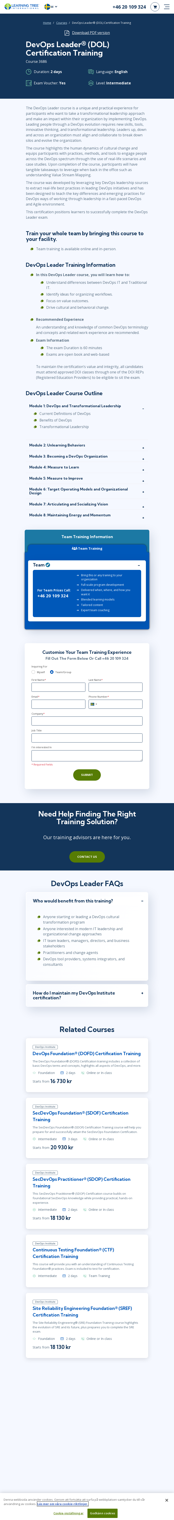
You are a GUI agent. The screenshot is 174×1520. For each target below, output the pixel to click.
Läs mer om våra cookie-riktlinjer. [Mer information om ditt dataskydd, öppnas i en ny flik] (62, 1505)
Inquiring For (39, 666)
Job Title (36, 730)
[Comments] (87, 756)
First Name (38, 680)
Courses (61, 23)
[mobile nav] (166, 7)
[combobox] (93, 704)
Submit (87, 775)
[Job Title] (87, 738)
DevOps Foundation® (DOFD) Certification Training (87, 1053)
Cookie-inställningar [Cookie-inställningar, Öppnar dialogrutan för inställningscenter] (68, 1515)
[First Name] (58, 687)
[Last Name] (116, 687)
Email (35, 696)
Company (38, 713)
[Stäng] (167, 1502)
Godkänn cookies (102, 1515)
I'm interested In (41, 747)
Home (47, 23)
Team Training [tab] (87, 548)
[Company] (87, 721)
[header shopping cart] (155, 6)
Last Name (96, 680)
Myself (41, 672)
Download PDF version (91, 32)
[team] (52, 672)
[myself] (33, 672)
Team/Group (63, 672)
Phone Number (99, 696)
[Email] (58, 704)
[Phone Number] (116, 704)
